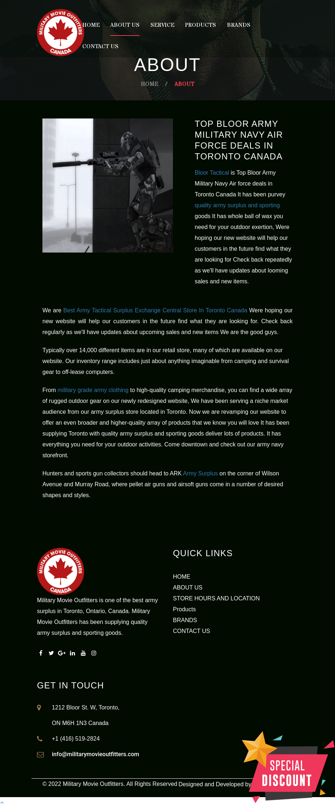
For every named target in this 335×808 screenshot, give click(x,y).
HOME (181, 577)
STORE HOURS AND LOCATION (216, 598)
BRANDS (185, 620)
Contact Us (100, 46)
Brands (239, 25)
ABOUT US (188, 587)
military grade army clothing (93, 390)
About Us (125, 25)
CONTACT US (191, 631)
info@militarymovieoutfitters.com (95, 754)
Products (200, 25)
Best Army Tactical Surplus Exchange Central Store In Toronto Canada (155, 310)
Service (162, 25)
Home (91, 25)
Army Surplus (200, 473)
